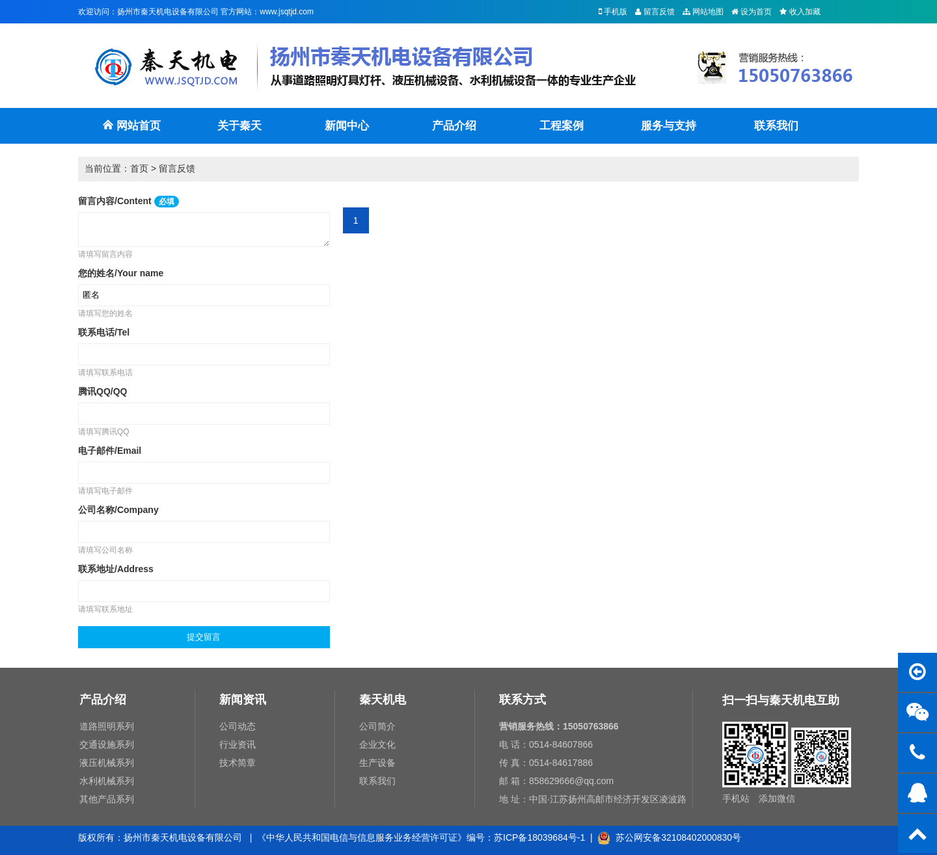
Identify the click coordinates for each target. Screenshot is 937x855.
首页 (139, 168)
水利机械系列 (106, 781)
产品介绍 (454, 126)
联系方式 (522, 699)
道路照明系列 (106, 726)
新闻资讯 (242, 699)
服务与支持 (668, 126)
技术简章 (237, 762)
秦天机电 (382, 699)
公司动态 (237, 726)
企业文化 (377, 744)
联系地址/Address (116, 569)
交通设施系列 (106, 744)
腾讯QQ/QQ (102, 391)
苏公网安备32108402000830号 (669, 837)
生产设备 (377, 762)
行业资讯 (237, 744)
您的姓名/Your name (120, 273)
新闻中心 (347, 126)
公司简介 (377, 726)
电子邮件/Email (109, 450)
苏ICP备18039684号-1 (539, 837)
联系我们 (776, 126)
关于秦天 (239, 126)
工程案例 (561, 126)
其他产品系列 (106, 799)
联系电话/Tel (103, 332)
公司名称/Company (118, 510)
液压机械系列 (106, 762)
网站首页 (131, 132)
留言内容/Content (128, 201)
